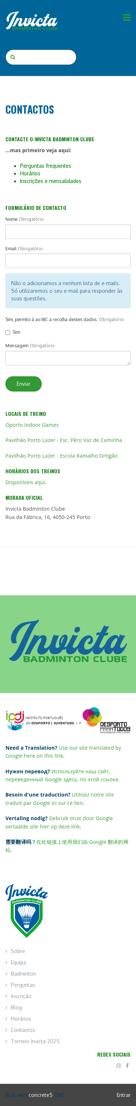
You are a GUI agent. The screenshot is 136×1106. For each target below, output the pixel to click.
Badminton (23, 974)
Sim (12, 332)
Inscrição (21, 996)
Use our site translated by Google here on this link (63, 751)
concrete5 (41, 1095)
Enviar (23, 384)
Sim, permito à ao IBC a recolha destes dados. (51, 319)
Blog (16, 1007)
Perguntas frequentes (45, 166)
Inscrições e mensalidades (50, 181)
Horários (30, 173)
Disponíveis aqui (25, 482)
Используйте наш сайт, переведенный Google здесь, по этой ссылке (61, 775)
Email (10, 248)
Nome (11, 219)
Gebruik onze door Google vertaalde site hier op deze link (59, 822)
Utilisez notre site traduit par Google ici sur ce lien (59, 798)
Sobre (18, 951)
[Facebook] (127, 1065)
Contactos (23, 1030)
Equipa (18, 962)
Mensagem (16, 345)
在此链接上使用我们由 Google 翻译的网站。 (66, 845)
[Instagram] (118, 1065)
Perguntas (23, 985)
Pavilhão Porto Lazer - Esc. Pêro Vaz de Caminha (63, 440)
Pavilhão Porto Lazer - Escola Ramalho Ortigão (61, 455)
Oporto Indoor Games (32, 424)
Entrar (124, 1095)
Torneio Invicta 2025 (35, 1041)
